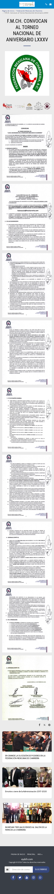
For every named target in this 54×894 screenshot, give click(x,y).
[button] (3, 4)
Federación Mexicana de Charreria (29, 11)
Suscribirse (41, 869)
